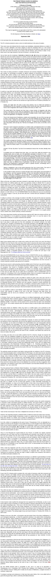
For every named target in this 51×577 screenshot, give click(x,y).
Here (39, 34)
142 (31, 137)
